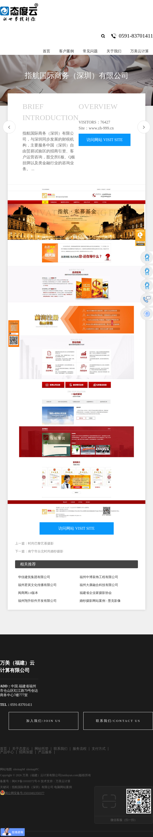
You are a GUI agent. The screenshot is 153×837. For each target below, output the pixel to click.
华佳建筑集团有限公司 (34, 577)
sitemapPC (32, 769)
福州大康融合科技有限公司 (99, 585)
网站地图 (6, 769)
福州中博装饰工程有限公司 (99, 577)
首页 (46, 51)
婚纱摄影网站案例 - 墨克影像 (100, 601)
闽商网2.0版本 (28, 593)
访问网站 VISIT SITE (105, 140)
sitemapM (19, 769)
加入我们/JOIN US (43, 721)
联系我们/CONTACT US (118, 721)
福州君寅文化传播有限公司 (37, 585)
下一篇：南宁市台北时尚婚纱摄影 (39, 551)
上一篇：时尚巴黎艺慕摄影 (34, 543)
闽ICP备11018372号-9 (26, 781)
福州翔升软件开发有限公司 (37, 601)
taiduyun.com (70, 775)
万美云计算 (63, 781)
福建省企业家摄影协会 (96, 593)
